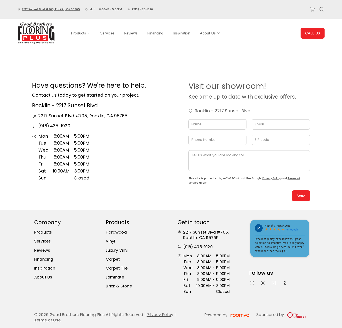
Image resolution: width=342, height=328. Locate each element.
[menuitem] (81, 33)
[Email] (281, 124)
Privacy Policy (271, 178)
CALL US (312, 33)
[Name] (217, 124)
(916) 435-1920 (142, 9)
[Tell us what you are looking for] (249, 160)
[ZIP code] (281, 140)
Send (301, 196)
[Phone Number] (217, 140)
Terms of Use (47, 320)
